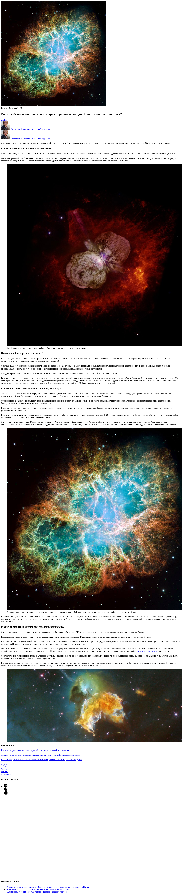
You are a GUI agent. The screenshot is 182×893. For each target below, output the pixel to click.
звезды (4, 767)
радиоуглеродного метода (146, 651)
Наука (86, 887)
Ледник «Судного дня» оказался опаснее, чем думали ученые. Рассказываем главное (40, 755)
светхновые (6, 774)
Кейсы (4, 108)
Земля (4, 769)
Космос (65, 889)
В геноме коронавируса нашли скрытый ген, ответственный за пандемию (35, 750)
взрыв (4, 764)
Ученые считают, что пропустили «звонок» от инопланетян (34, 889)
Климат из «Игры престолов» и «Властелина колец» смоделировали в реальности (45, 887)
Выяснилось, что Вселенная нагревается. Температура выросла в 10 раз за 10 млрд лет (41, 759)
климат (4, 771)
